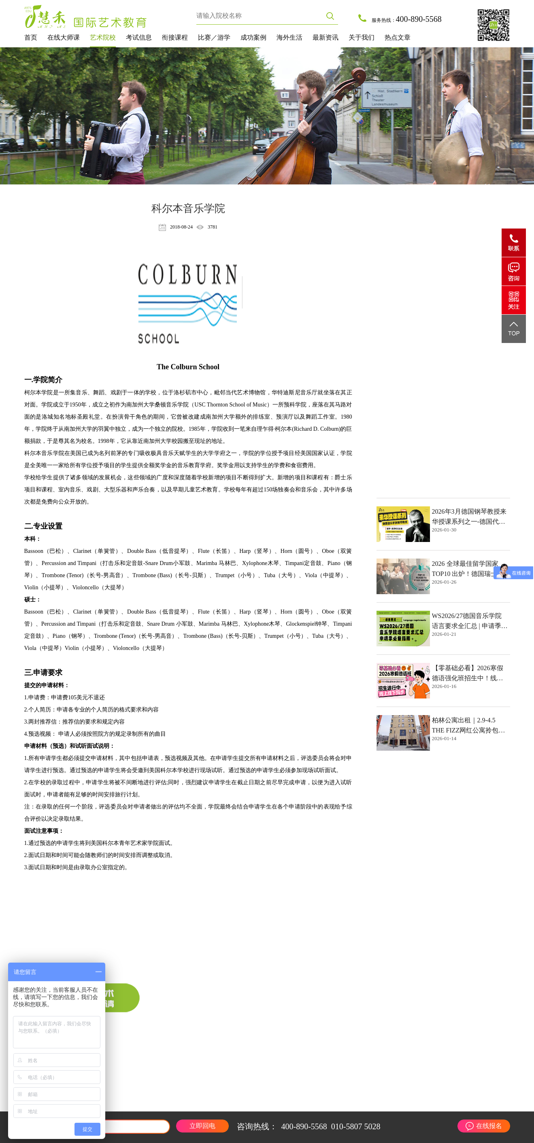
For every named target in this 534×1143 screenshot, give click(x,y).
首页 (30, 37)
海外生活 (289, 37)
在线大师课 (63, 37)
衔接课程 (175, 37)
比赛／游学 (214, 37)
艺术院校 (103, 37)
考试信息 (139, 37)
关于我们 (361, 37)
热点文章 (398, 37)
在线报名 (489, 1125)
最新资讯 (325, 37)
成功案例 (253, 37)
